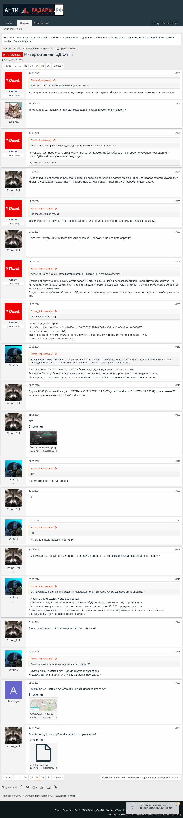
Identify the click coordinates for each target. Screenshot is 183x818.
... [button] (20, 65)
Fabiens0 (14, 121)
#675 (176, 549)
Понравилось (45, 162)
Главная (9, 23)
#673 (176, 491)
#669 (176, 347)
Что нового (41, 23)
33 (31, 65)
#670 (176, 385)
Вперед (57, 65)
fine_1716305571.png (44, 447)
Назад (7, 65)
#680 (176, 728)
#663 (176, 133)
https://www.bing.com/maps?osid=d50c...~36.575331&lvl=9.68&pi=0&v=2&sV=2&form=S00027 (86, 327)
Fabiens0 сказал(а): (43, 80)
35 (42, 65)
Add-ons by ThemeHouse (117, 810)
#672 (176, 461)
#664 (176, 172)
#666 (176, 232)
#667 (176, 261)
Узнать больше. (22, 41)
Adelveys (14, 701)
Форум (24, 23)
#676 (176, 579)
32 (25, 65)
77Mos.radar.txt (40, 764)
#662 (176, 103)
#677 (176, 622)
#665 (176, 201)
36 (48, 65)
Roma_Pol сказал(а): (43, 208)
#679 (176, 683)
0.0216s (158, 815)
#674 (176, 520)
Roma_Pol (14, 190)
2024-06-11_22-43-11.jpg (46, 714)
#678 (176, 651)
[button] (50, 23)
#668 (176, 304)
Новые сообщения (12, 29)
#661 (176, 73)
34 (37, 65)
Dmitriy (14, 364)
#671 (176, 415)
